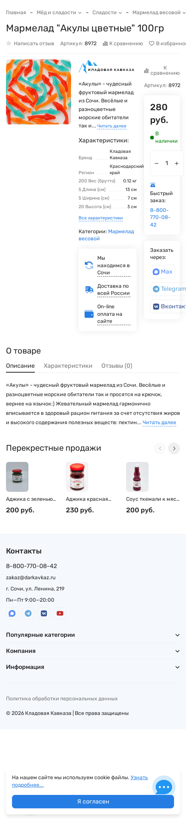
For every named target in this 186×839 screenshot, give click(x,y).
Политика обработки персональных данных (62, 698)
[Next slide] (174, 448)
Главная (16, 12)
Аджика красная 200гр (87, 499)
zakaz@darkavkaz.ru (30, 577)
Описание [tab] (20, 365)
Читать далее (111, 126)
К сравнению (123, 43)
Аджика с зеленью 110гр (29, 499)
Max (163, 271)
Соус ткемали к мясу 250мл (152, 499)
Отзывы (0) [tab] (116, 365)
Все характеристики (101, 217)
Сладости (107, 12)
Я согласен (93, 801)
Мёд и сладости (59, 12)
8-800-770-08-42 (160, 217)
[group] (38, 91)
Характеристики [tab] (68, 365)
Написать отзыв (30, 43)
